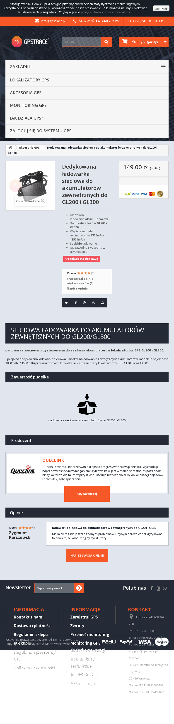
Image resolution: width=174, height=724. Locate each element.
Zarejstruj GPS (84, 617)
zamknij (161, 8)
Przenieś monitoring (89, 634)
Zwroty (77, 625)
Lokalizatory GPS (29, 80)
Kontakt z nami (29, 617)
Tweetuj (65, 303)
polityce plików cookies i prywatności (106, 12)
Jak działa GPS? (26, 118)
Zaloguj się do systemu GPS (40, 130)
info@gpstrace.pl (50, 21)
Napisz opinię (77, 288)
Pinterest (92, 303)
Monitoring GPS (28, 105)
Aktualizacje (82, 683)
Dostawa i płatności (33, 625)
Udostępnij (74, 303)
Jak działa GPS (83, 674)
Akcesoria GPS (25, 92)
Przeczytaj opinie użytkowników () (80, 281)
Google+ (83, 303)
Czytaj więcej (87, 494)
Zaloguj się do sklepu (146, 21)
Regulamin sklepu (31, 634)
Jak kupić (22, 643)
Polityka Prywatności (34, 667)
